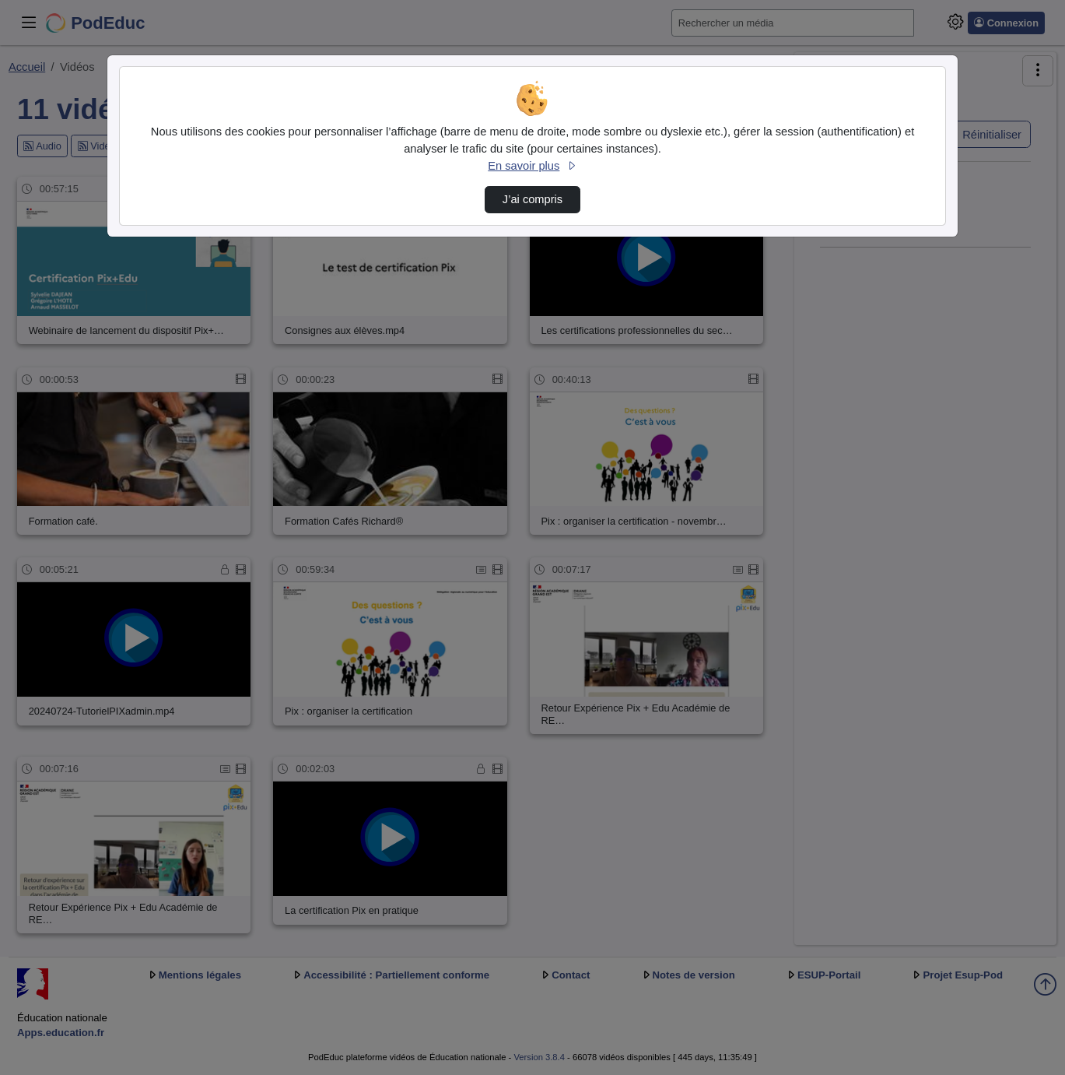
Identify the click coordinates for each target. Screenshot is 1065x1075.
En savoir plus (532, 165)
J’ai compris (532, 199)
